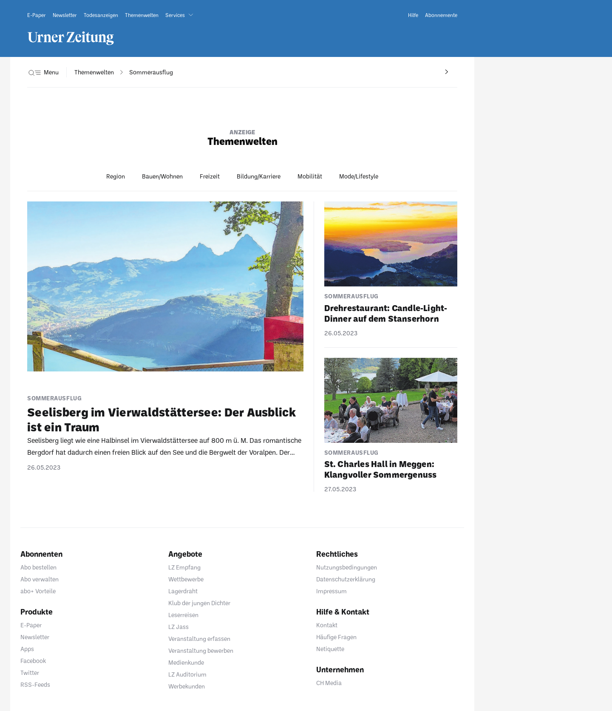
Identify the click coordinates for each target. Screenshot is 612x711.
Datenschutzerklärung (345, 579)
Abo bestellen (38, 567)
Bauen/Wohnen (162, 176)
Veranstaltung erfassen (199, 638)
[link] (36, 15)
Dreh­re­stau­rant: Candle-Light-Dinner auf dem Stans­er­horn (386, 313)
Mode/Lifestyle (358, 176)
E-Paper (31, 625)
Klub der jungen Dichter (199, 602)
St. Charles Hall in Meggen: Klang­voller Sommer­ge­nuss (380, 469)
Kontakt (326, 625)
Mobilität (310, 176)
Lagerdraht (183, 591)
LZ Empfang (184, 567)
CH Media (329, 682)
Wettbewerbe (186, 579)
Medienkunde (186, 662)
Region (115, 176)
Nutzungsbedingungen (346, 567)
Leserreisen (183, 614)
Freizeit (210, 176)
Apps (27, 648)
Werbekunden (186, 686)
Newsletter (34, 636)
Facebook (33, 660)
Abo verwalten (39, 579)
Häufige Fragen (336, 636)
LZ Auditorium (187, 674)
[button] (181, 15)
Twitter (29, 672)
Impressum (331, 591)
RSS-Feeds (35, 684)
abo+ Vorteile (38, 591)
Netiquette (330, 648)
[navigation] (94, 72)
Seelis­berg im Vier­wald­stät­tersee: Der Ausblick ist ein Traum (161, 419)
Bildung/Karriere (258, 176)
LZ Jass (178, 626)
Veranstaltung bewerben (200, 650)
